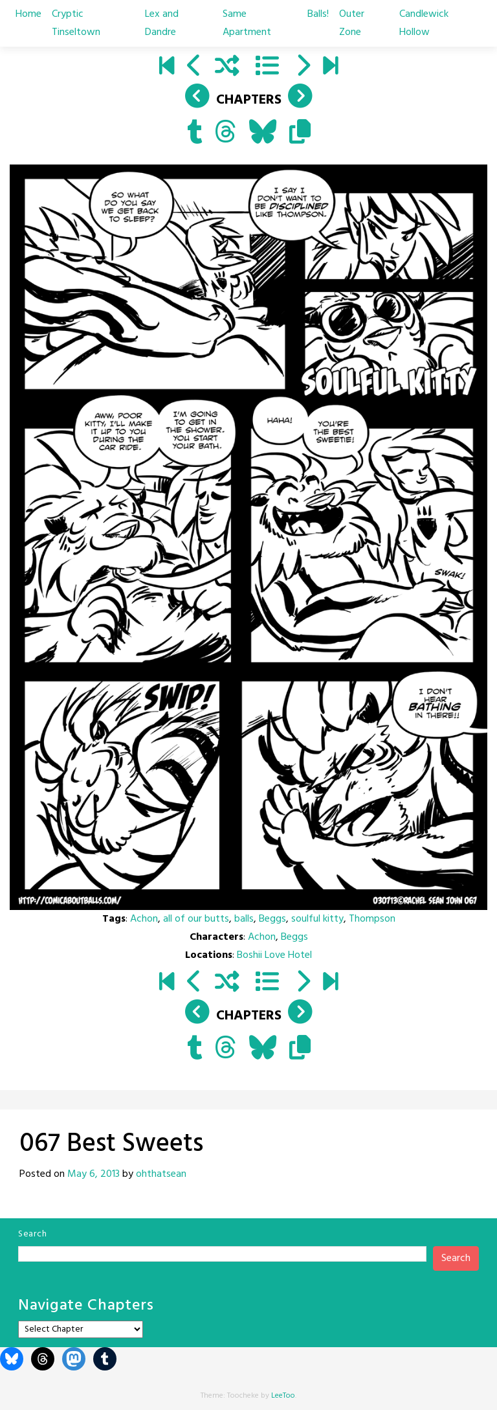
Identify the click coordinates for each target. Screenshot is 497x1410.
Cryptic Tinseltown (76, 23)
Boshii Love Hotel (274, 955)
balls (244, 919)
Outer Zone (351, 23)
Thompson (372, 919)
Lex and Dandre (162, 23)
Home (28, 14)
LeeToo (283, 1395)
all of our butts (196, 919)
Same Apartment (247, 23)
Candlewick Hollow (423, 23)
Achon (144, 919)
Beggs (272, 919)
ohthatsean (161, 1174)
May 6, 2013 (93, 1174)
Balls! (318, 14)
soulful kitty (317, 919)
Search (32, 1234)
